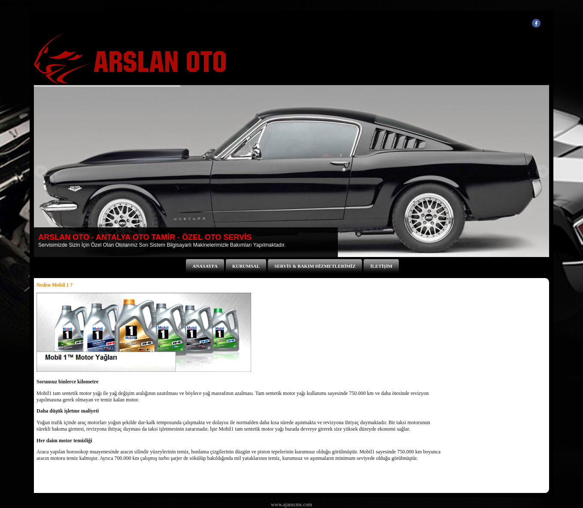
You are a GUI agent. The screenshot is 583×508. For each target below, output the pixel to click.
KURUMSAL (246, 266)
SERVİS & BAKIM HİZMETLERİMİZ (314, 266)
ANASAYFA (205, 266)
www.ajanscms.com (291, 505)
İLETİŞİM (381, 266)
